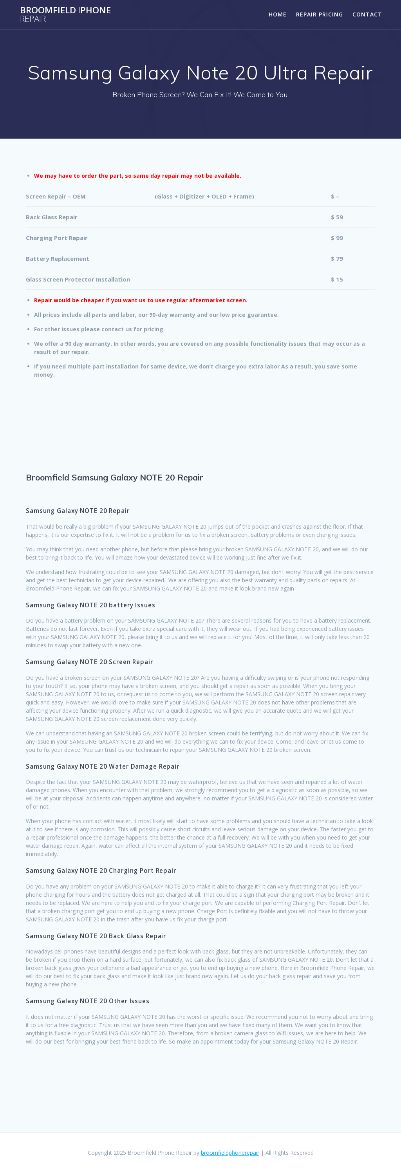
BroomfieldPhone (65, 14)
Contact (367, 14)
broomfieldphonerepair (230, 1152)
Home (278, 14)
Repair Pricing (319, 14)
